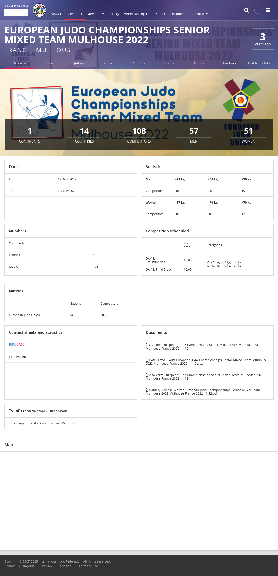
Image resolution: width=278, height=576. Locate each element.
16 (210, 214)
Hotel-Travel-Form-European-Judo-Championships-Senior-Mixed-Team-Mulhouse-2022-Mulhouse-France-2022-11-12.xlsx (207, 361)
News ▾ (56, 14)
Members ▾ (95, 14)
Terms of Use (88, 566)
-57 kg (180, 202)
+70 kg (246, 202)
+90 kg (246, 179)
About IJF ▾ (200, 14)
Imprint (28, 566)
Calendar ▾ (74, 14)
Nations (109, 63)
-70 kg (213, 202)
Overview (19, 63)
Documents (179, 14)
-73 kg (180, 179)
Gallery (114, 14)
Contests (139, 63)
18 (177, 191)
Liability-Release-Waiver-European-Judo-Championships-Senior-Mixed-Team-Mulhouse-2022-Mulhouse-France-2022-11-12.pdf (203, 391)
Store (216, 14)
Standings (229, 63)
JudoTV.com (17, 357)
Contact (9, 566)
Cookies (65, 566)
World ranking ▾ (135, 14)
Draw (49, 63)
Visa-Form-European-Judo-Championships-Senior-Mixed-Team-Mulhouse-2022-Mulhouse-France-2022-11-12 (205, 376)
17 (243, 214)
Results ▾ (158, 14)
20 (210, 191)
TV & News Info (259, 63)
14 (95, 255)
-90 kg (213, 179)
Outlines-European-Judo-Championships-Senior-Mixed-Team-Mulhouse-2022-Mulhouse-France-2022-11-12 (204, 346)
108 (95, 266)
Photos (199, 63)
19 (243, 191)
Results (169, 63)
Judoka (79, 63)
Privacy (47, 566)
